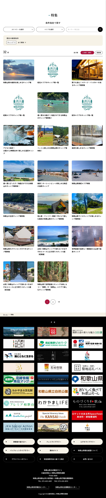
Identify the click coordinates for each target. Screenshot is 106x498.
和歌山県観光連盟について (88, 450)
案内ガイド (54, 450)
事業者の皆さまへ (19, 442)
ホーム (5, 314)
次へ (58, 301)
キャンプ (10, 42)
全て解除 (21, 42)
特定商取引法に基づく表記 (54, 459)
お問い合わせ (88, 459)
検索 (100, 29)
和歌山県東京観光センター (36, 487)
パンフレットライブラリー (20, 450)
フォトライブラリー (53, 442)
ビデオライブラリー (87, 442)
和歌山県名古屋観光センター (66, 487)
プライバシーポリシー (20, 459)
